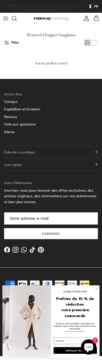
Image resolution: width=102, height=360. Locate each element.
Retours (10, 116)
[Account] (85, 18)
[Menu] (5, 18)
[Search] (17, 18)
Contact (10, 101)
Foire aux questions (20, 124)
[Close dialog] (96, 288)
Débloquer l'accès (75, 350)
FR (91, 6)
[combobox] (91, 6)
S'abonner (51, 234)
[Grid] (87, 43)
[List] (95, 43)
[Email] (51, 218)
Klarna (9, 132)
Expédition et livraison (22, 109)
